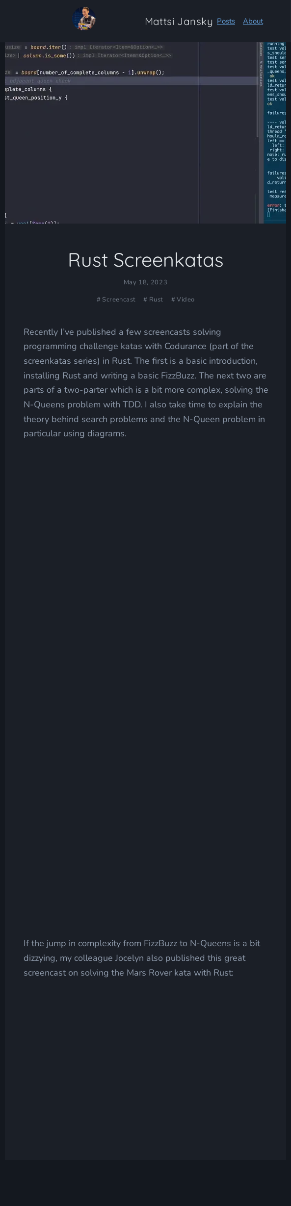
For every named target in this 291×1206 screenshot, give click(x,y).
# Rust (153, 299)
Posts (226, 21)
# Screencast (116, 299)
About (253, 21)
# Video (183, 299)
